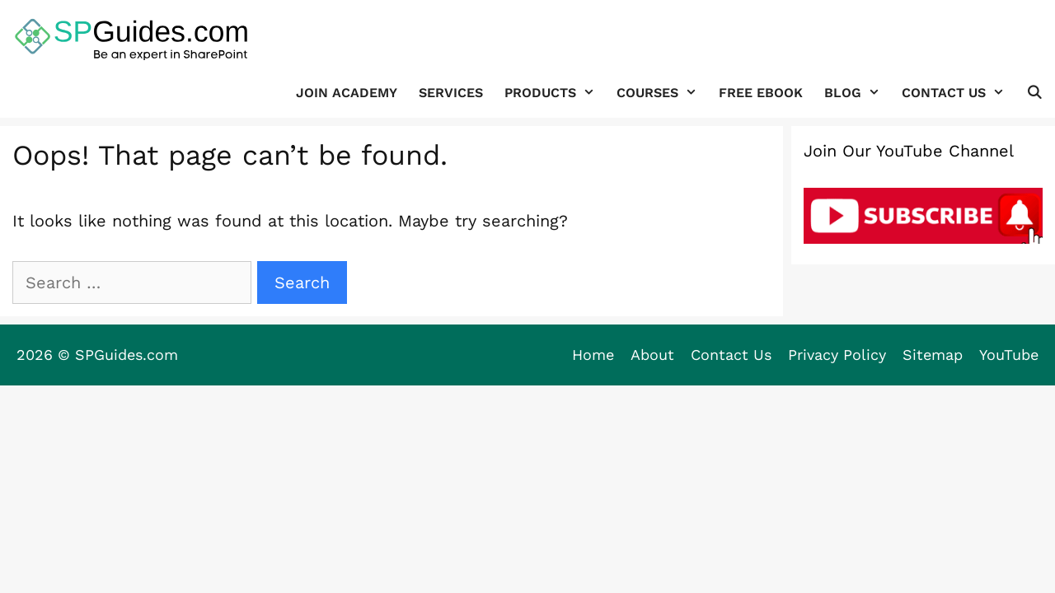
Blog (857, 92)
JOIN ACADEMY (346, 92)
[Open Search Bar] (1034, 92)
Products (555, 92)
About (652, 354)
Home (593, 354)
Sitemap (933, 354)
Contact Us (958, 92)
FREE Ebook (761, 92)
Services (451, 92)
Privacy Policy (837, 354)
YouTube (1009, 354)
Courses (662, 92)
